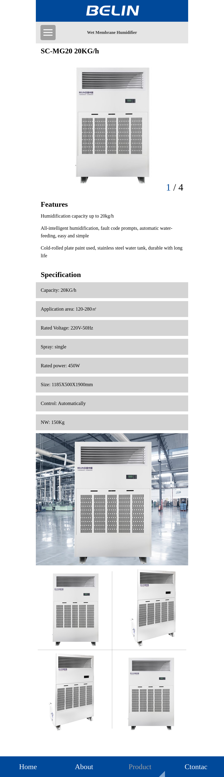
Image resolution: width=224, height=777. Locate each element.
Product (140, 767)
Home (28, 767)
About (84, 767)
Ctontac (196, 767)
